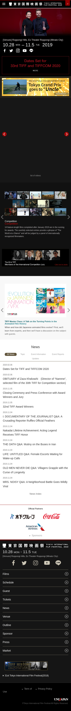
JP (67, 4)
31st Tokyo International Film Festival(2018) (27, 675)
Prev (4, 134)
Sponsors (37, 535)
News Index (35, 494)
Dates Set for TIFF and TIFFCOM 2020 (26, 368)
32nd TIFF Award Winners (18, 406)
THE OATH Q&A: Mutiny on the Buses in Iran (29, 444)
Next (66, 134)
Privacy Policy (45, 689)
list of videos (35, 176)
